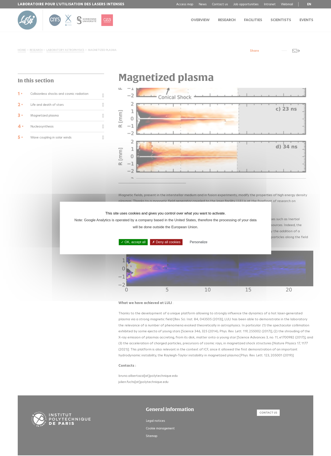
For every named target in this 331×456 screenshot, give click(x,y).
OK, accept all (133, 242)
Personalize (199, 242)
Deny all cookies (166, 242)
